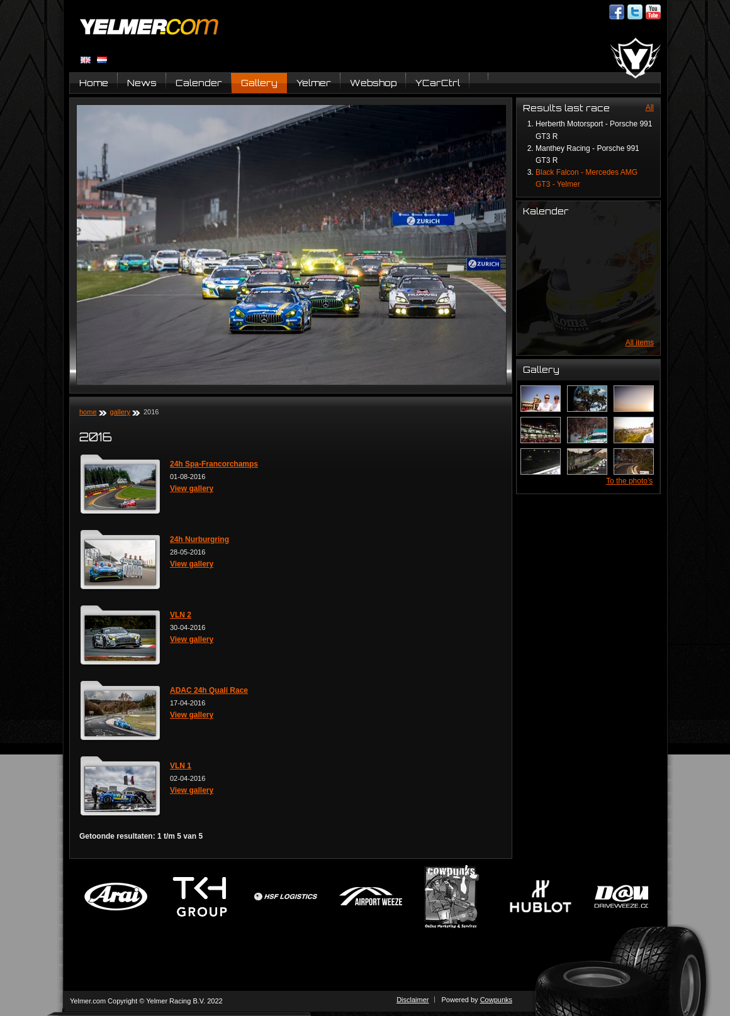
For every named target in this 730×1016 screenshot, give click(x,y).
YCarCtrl (437, 82)
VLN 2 (180, 614)
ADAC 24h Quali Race (209, 690)
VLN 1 (180, 765)
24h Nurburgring (199, 539)
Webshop (373, 82)
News (142, 82)
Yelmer (313, 82)
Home (93, 82)
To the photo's (629, 481)
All (650, 107)
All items (640, 342)
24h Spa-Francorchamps (214, 464)
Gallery (259, 82)
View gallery (191, 488)
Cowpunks (496, 999)
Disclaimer (412, 999)
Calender (199, 82)
